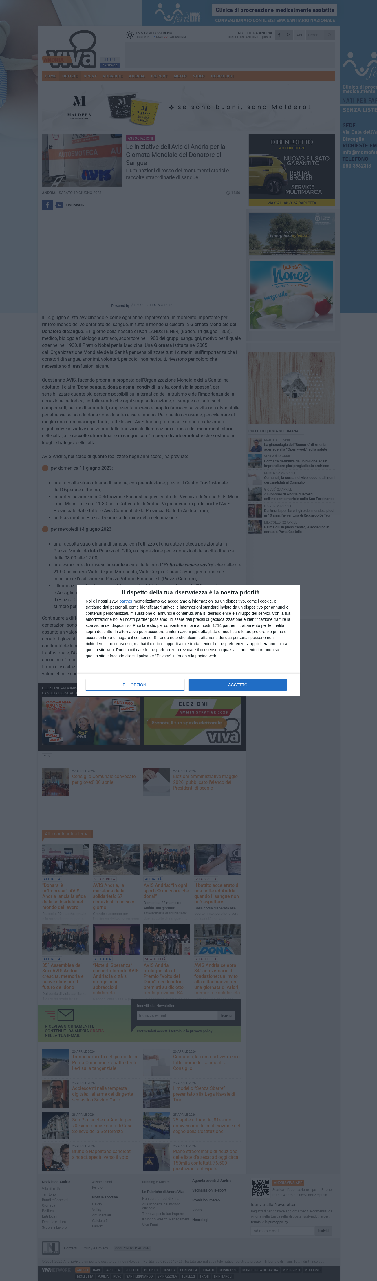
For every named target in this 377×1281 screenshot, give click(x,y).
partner (126, 601)
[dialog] (188, 640)
